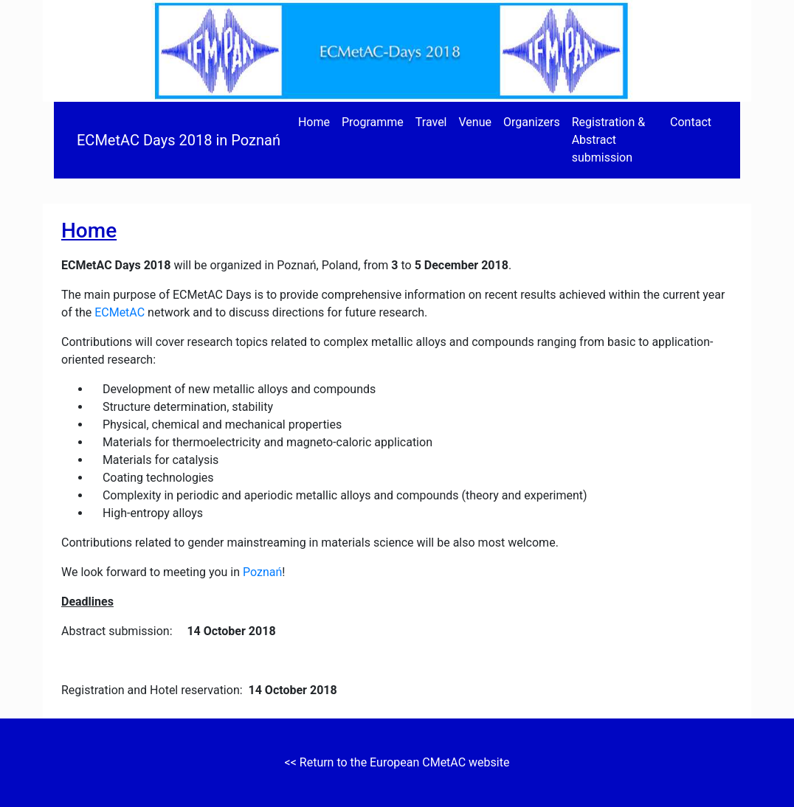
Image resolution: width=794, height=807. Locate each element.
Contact (690, 122)
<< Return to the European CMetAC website (397, 762)
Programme (373, 122)
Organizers (531, 122)
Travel (431, 122)
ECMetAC (119, 312)
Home (314, 122)
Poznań (262, 572)
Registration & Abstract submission (609, 139)
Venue (475, 122)
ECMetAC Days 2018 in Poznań (178, 140)
